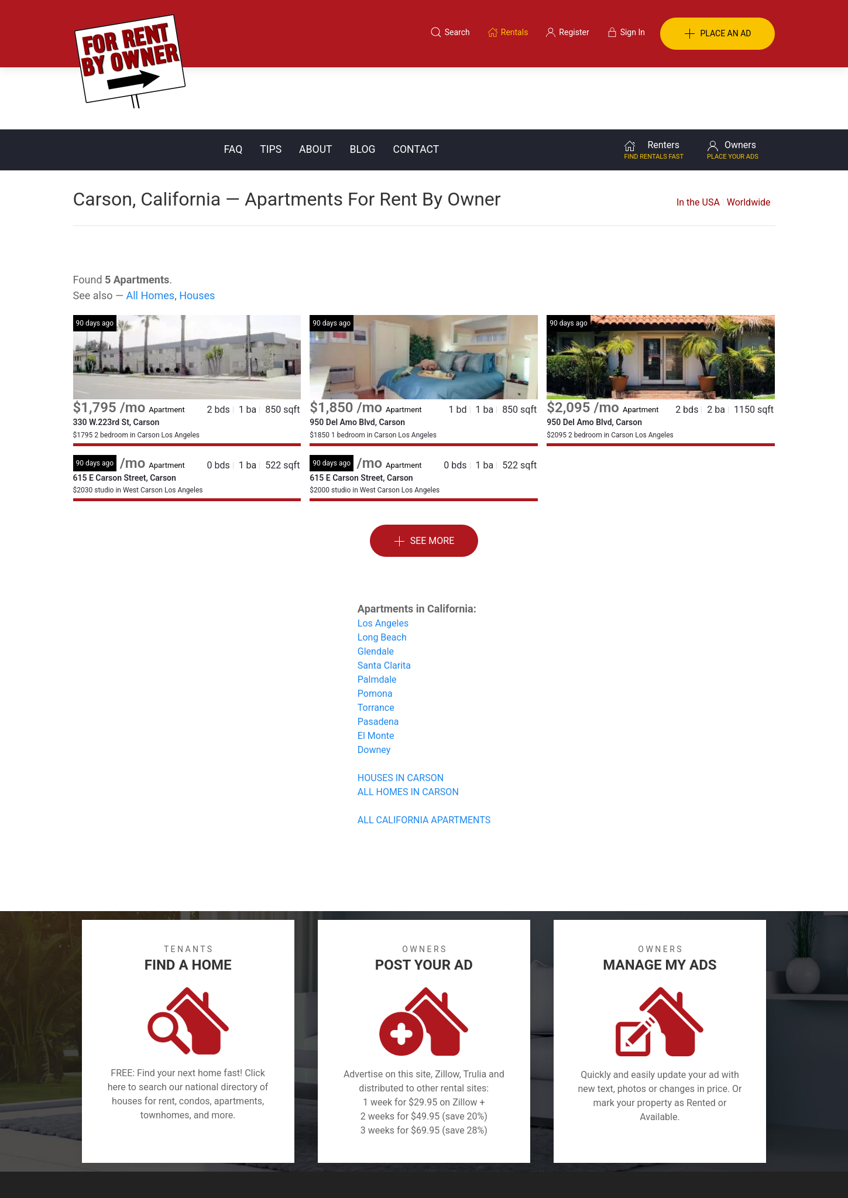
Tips (270, 87)
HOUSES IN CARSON (401, 715)
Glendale (376, 589)
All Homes (150, 233)
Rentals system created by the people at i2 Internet (609, 1171)
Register (620, 1141)
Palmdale (377, 617)
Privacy (432, 1141)
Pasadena (378, 659)
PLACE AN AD (717, 34)
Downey (374, 687)
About (315, 87)
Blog (363, 87)
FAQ (233, 87)
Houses (197, 233)
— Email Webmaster (739, 1171)
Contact (416, 87)
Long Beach (382, 575)
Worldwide (749, 140)
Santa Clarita (384, 603)
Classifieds (233, 1141)
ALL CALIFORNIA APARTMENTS (424, 758)
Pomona (375, 631)
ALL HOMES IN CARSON (408, 729)
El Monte (376, 673)
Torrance (376, 645)
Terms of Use (303, 1141)
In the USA (698, 140)
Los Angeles (383, 561)
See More (424, 479)
